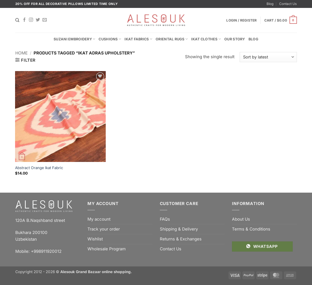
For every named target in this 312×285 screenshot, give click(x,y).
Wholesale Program (106, 248)
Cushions (110, 39)
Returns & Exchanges (181, 238)
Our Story (234, 39)
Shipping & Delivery (179, 229)
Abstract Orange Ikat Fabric (39, 167)
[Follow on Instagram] (31, 20)
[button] (280, 20)
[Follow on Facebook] (24, 20)
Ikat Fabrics (138, 39)
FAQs (165, 219)
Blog (270, 4)
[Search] (17, 20)
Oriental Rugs (172, 39)
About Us (241, 219)
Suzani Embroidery (74, 39)
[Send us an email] (44, 20)
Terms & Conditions (251, 229)
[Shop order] (268, 57)
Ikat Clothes (206, 39)
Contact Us (288, 4)
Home (21, 53)
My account (98, 219)
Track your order (103, 229)
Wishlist (95, 238)
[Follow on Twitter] (38, 20)
